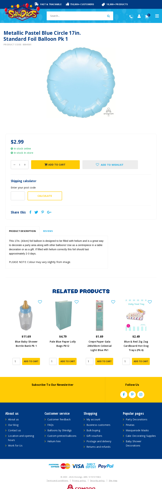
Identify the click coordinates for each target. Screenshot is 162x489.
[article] (26, 331)
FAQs (50, 417)
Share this (18, 212)
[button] (110, 164)
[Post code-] (18, 195)
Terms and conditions (58, 473)
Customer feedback (59, 412)
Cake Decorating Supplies (141, 428)
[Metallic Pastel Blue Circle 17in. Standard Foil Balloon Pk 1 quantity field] (19, 164)
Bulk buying (93, 423)
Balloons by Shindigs (59, 423)
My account (93, 412)
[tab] (22, 231)
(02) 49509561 (131, 17)
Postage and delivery (98, 434)
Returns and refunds (98, 439)
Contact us (14, 423)
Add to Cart (54, 164)
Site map (113, 473)
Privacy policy (79, 473)
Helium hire (54, 434)
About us (13, 412)
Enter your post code (23, 187)
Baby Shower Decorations (133, 436)
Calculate (44, 195)
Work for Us (15, 438)
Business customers (98, 417)
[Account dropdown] (139, 16)
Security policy (97, 473)
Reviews (48, 231)
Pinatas (130, 417)
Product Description (22, 231)
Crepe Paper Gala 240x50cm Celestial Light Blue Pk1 (99, 346)
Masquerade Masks (137, 423)
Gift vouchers (94, 428)
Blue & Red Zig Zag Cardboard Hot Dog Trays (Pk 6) (136, 346)
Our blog (13, 417)
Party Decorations (136, 412)
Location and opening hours (21, 431)
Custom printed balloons (62, 428)
